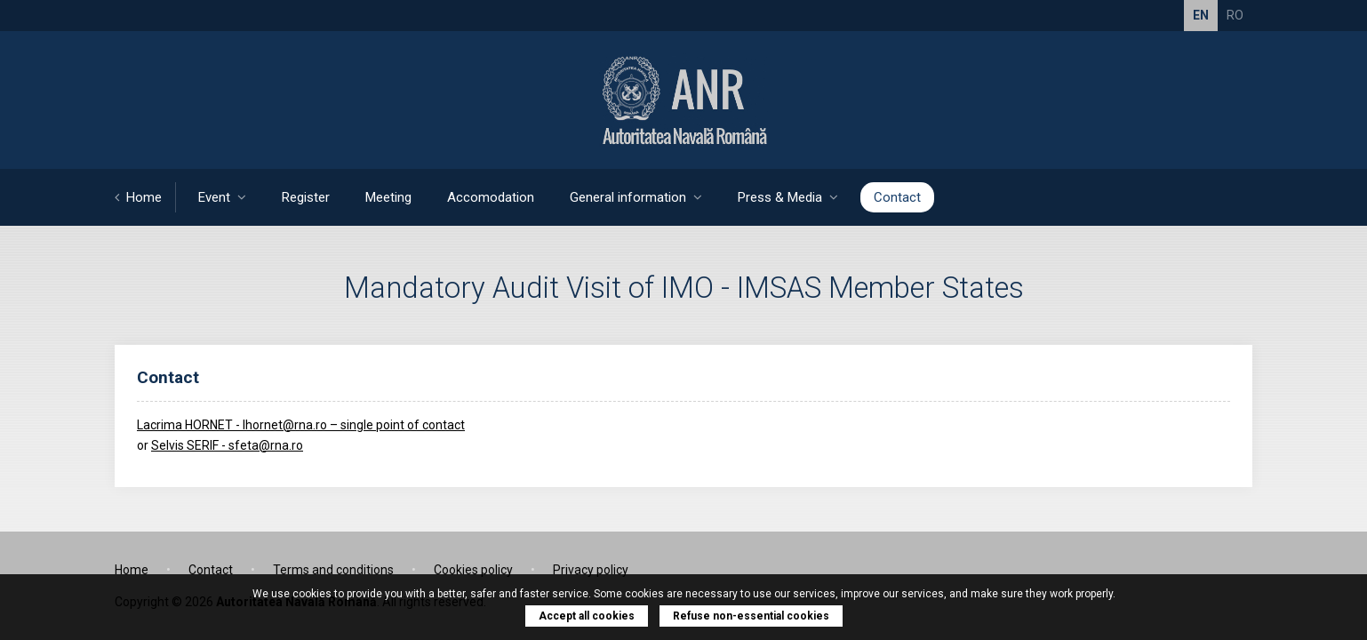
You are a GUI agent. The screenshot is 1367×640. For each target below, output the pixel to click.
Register (306, 197)
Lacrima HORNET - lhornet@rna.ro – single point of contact (301, 425)
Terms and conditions (333, 570)
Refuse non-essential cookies (751, 616)
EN (1201, 15)
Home (138, 197)
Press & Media (788, 197)
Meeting (388, 197)
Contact (897, 197)
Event (222, 197)
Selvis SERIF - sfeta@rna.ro (227, 445)
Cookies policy (473, 570)
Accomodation (490, 197)
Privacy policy (590, 570)
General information (636, 197)
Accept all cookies (587, 616)
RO (1235, 15)
